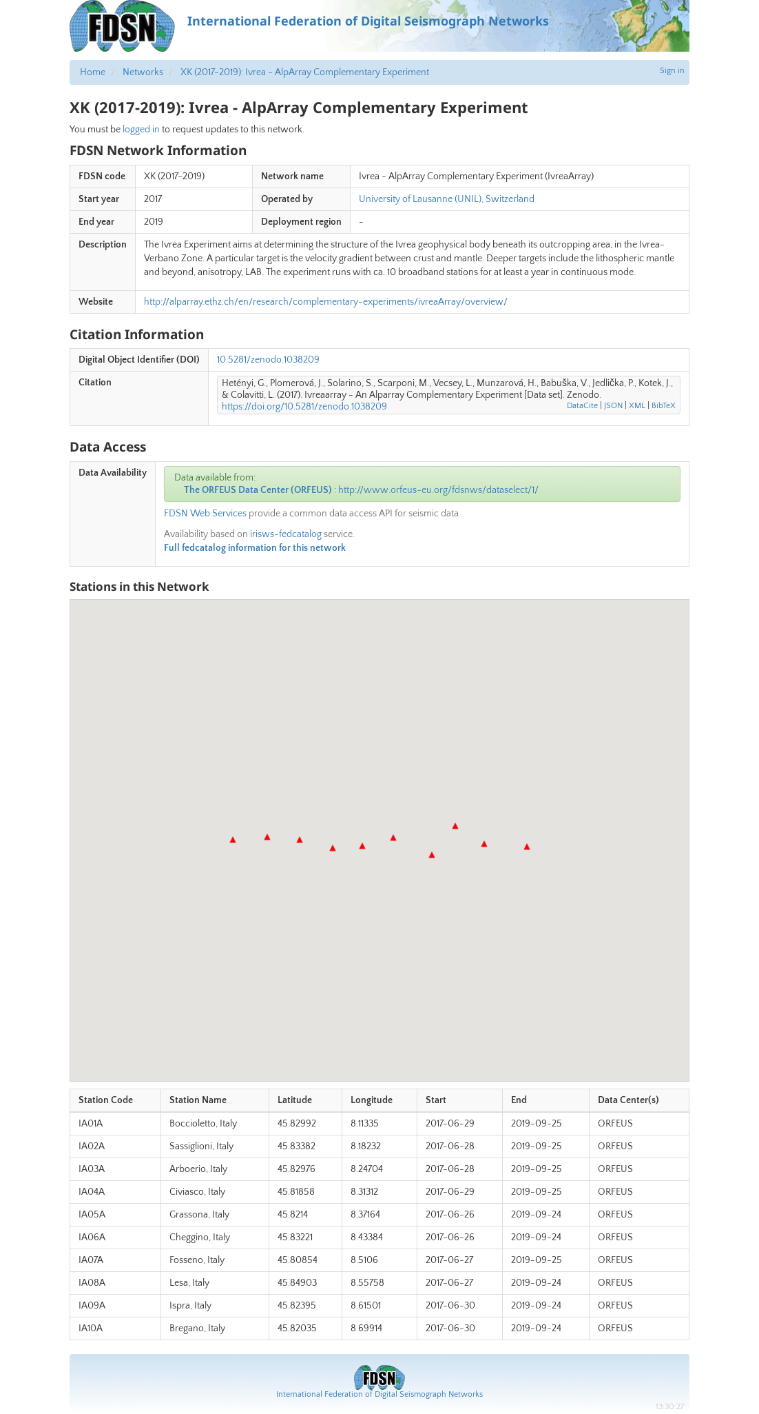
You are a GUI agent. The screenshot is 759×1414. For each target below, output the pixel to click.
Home (92, 72)
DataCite (582, 405)
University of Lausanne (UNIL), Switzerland (446, 199)
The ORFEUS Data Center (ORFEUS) (258, 490)
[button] (232, 839)
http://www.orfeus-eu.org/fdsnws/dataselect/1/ (438, 490)
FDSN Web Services (205, 513)
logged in (141, 129)
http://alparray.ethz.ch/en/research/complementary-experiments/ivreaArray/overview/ (326, 301)
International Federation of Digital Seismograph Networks (379, 1394)
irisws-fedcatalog (286, 534)
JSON (613, 405)
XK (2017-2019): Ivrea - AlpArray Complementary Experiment (304, 72)
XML (637, 405)
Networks (143, 72)
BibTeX (664, 405)
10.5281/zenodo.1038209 (268, 359)
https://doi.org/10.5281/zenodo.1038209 (304, 406)
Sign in (672, 70)
